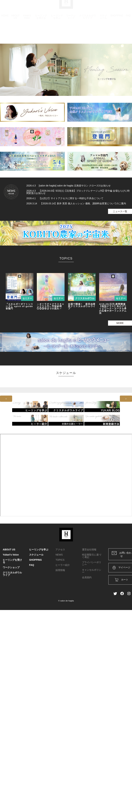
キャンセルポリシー (91, 571)
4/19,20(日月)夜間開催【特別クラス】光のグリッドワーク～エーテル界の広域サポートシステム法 (113, 308)
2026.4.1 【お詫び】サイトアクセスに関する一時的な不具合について (64, 198)
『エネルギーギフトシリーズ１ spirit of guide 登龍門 (19, 306)
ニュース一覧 (120, 211)
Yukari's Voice (27, 24)
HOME (5, 23)
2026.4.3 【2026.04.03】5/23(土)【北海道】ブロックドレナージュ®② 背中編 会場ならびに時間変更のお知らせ (78, 192)
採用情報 (60, 570)
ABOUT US (15, 24)
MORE (120, 323)
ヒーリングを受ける (41, 24)
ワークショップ (71, 24)
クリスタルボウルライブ (87, 24)
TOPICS (59, 560)
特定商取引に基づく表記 (91, 555)
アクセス (60, 549)
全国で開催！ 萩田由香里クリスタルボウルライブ (82, 306)
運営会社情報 (89, 549)
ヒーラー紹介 (62, 565)
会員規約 (87, 577)
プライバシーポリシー (91, 563)
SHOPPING (116, 23)
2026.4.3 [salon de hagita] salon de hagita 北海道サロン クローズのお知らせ (68, 185)
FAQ (128, 23)
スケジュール (103, 24)
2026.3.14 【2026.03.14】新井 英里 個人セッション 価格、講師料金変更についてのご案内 (76, 203)
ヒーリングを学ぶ (57, 24)
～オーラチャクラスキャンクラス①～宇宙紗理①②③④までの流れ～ (50, 306)
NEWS (59, 554)
